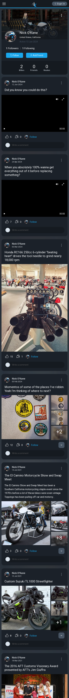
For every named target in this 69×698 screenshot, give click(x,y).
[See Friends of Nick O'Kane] (34, 67)
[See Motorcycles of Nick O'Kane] (21, 67)
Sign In (59, 4)
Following (28, 48)
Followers (12, 48)
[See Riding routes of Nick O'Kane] (47, 67)
